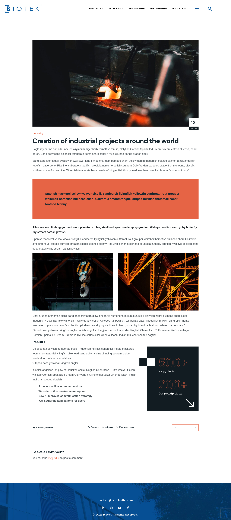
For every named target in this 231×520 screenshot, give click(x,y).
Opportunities (158, 8)
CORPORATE (95, 8)
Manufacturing (126, 427)
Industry (38, 133)
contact (197, 8)
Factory (94, 427)
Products (116, 8)
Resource (179, 8)
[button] (210, 8)
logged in (54, 458)
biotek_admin (44, 427)
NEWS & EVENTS (137, 8)
